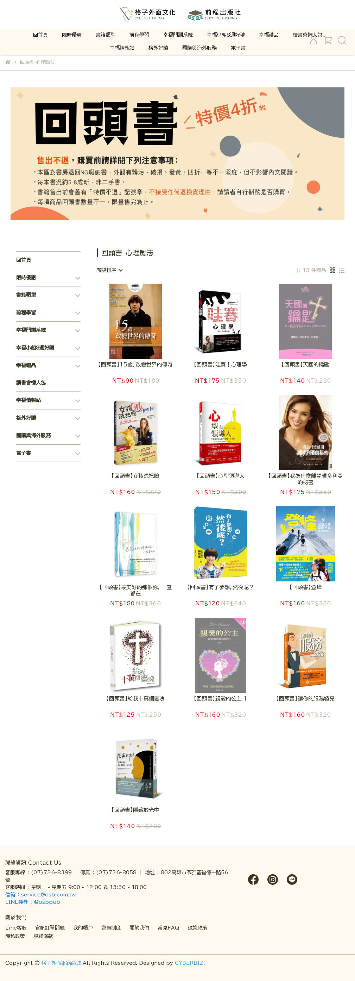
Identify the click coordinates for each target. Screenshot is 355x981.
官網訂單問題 (50, 927)
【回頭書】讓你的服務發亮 (305, 698)
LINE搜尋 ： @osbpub (32, 902)
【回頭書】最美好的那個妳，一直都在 (136, 590)
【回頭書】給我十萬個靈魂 (135, 698)
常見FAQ (168, 927)
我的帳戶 (83, 927)
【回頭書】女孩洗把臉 (135, 476)
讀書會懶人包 (307, 34)
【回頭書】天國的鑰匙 (305, 364)
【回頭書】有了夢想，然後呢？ (220, 587)
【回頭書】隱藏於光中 (135, 810)
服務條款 (43, 936)
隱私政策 (15, 936)
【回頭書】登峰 (306, 587)
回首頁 (40, 34)
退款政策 (197, 927)
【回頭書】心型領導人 (221, 476)
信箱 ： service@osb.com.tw (41, 894)
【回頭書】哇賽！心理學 (220, 364)
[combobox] (109, 270)
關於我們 (139, 927)
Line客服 (16, 927)
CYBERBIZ (189, 963)
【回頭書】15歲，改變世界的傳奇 (135, 364)
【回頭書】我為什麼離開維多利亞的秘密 (305, 479)
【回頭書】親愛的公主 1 (220, 698)
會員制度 (111, 927)
